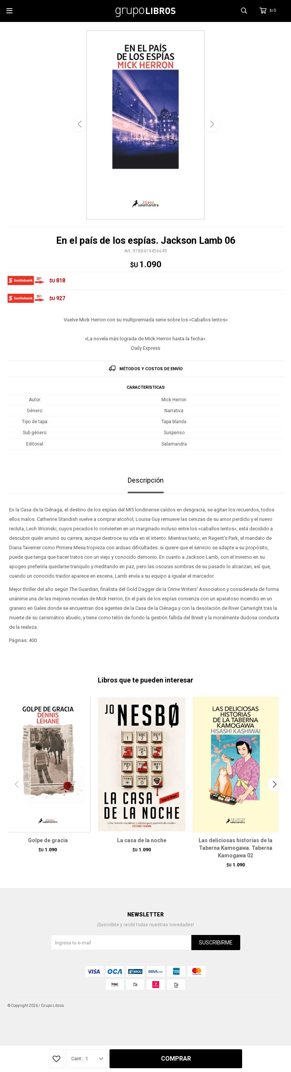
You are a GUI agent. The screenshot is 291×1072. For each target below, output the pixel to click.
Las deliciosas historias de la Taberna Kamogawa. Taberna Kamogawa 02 (235, 848)
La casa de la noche (141, 840)
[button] (211, 124)
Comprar (176, 1058)
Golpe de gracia (48, 840)
